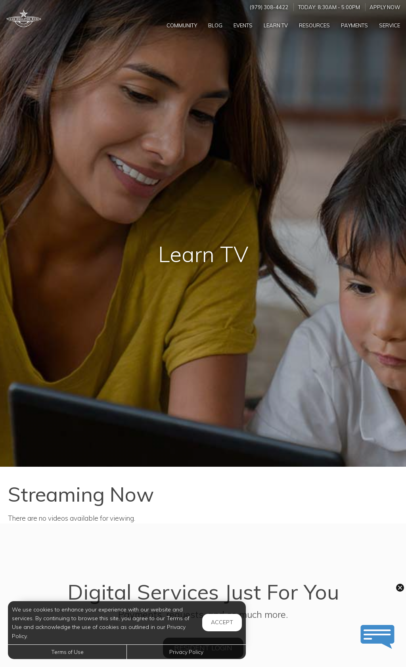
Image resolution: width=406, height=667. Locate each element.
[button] (400, 588)
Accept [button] (222, 622)
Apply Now (385, 7)
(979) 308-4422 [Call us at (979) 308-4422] (269, 7)
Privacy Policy (186, 651)
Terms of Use (67, 651)
